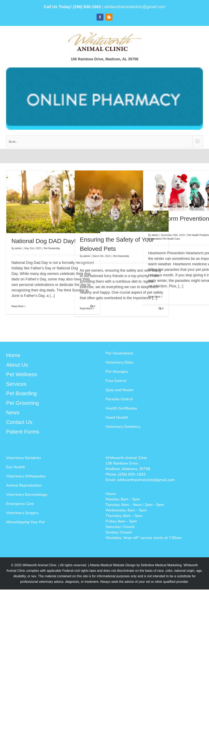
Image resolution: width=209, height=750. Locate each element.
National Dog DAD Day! (43, 241)
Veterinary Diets (119, 362)
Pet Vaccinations (119, 353)
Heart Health (117, 417)
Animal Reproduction (24, 485)
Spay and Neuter (120, 389)
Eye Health (15, 467)
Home (13, 355)
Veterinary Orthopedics (26, 476)
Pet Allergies (117, 371)
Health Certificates (121, 408)
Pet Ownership (52, 248)
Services (16, 384)
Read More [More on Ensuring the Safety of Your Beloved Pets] (86, 308)
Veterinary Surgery (22, 512)
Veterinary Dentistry (123, 426)
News (12, 412)
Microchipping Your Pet (25, 522)
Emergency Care (20, 503)
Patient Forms (22, 432)
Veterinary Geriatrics (23, 457)
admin (18, 248)
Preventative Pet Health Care (164, 238)
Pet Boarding (21, 393)
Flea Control (116, 380)
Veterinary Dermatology (26, 494)
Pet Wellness (21, 374)
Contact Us (19, 422)
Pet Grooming (22, 403)
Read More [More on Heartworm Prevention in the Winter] (154, 296)
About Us (17, 365)
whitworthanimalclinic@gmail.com (134, 6)
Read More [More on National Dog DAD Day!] (17, 306)
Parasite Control (119, 399)
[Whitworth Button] (104, 98)
